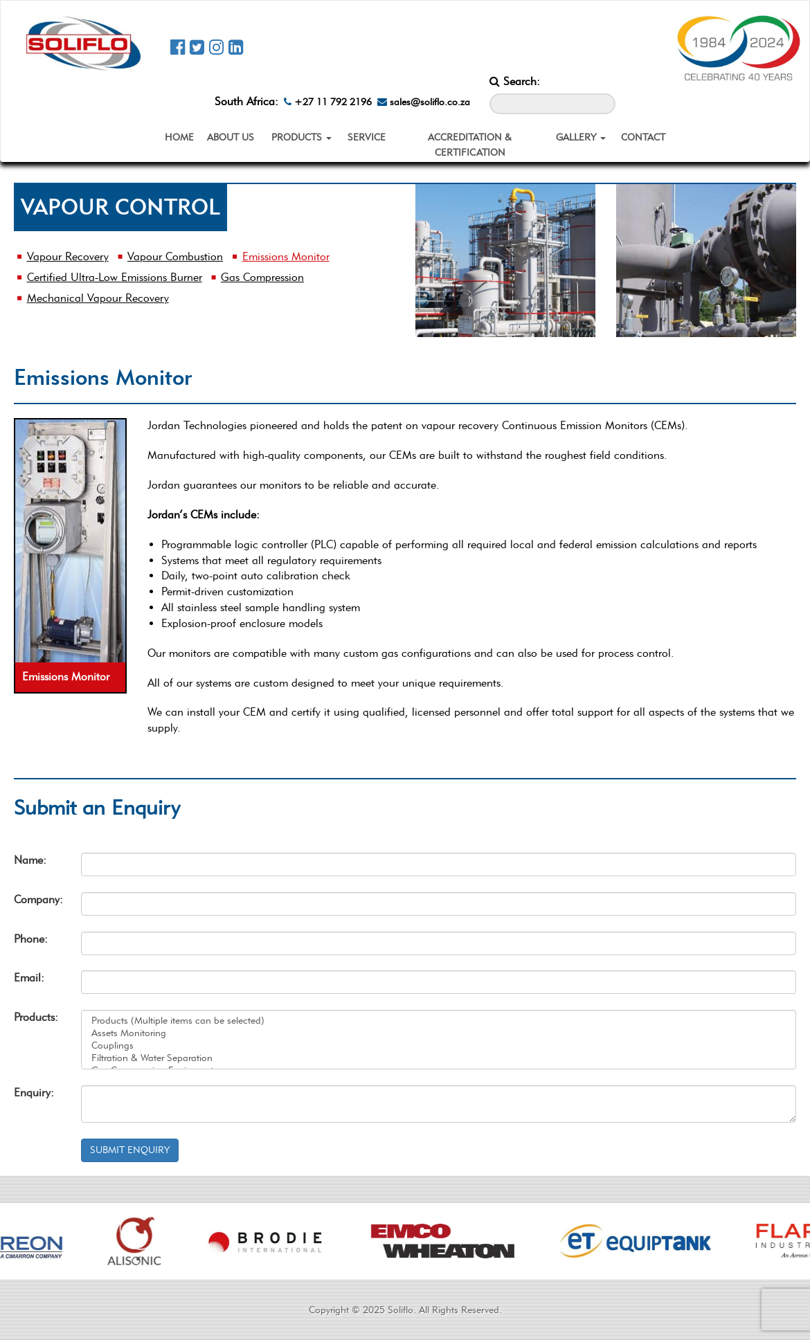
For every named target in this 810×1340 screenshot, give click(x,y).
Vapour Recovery (68, 256)
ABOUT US (230, 137)
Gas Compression (262, 277)
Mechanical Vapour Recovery (98, 298)
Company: (37, 899)
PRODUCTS (301, 137)
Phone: (31, 938)
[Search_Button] (605, 84)
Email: (29, 977)
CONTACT (643, 137)
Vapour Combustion (175, 256)
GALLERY (581, 137)
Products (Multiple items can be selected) (438, 1021)
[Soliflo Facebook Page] (177, 47)
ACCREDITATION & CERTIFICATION (470, 145)
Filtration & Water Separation (438, 1058)
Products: (36, 1017)
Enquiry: (34, 1092)
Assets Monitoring (438, 1033)
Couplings (438, 1046)
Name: (30, 860)
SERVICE (367, 137)
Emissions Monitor (286, 256)
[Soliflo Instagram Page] (216, 47)
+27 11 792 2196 (328, 102)
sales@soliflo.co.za (423, 102)
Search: (514, 81)
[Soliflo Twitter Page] (197, 47)
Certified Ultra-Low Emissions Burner (114, 277)
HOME (179, 137)
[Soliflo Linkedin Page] (235, 47)
